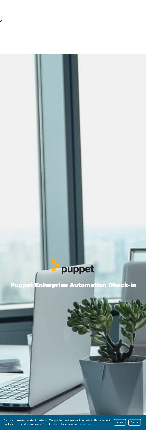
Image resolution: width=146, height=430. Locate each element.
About (10, 13)
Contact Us (73, 49)
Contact (93, 13)
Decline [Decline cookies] (135, 422)
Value (27, 13)
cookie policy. (86, 424)
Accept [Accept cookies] (120, 422)
